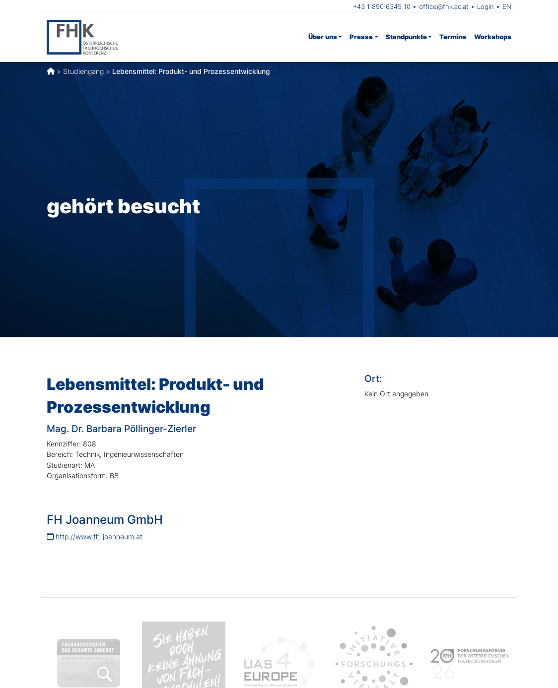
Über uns (322, 37)
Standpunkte (406, 37)
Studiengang (83, 71)
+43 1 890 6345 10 (382, 6)
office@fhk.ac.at (444, 6)
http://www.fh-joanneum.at (94, 536)
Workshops (492, 37)
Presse (361, 37)
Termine (452, 37)
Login (485, 6)
